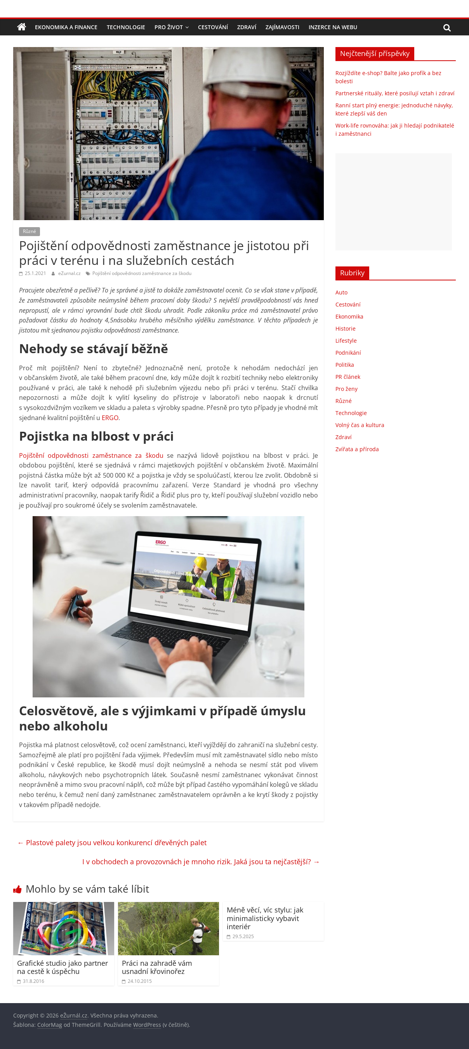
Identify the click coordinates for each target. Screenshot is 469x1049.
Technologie (126, 27)
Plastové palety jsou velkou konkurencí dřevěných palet (112, 842)
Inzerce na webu (333, 27)
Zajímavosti (282, 27)
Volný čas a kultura (359, 425)
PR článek (347, 376)
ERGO (110, 417)
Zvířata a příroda (357, 449)
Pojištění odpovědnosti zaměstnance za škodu (141, 273)
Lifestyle (346, 340)
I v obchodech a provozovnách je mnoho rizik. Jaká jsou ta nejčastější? (201, 861)
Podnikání (348, 352)
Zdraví (246, 27)
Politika (344, 364)
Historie (345, 328)
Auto (341, 292)
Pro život (169, 27)
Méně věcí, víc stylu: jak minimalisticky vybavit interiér (265, 918)
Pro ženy (346, 388)
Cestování (213, 27)
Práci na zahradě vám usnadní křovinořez (157, 967)
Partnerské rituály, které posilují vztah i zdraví (395, 93)
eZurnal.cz (70, 273)
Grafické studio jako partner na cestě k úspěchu (62, 967)
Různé (29, 231)
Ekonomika (349, 316)
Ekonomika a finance (66, 27)
